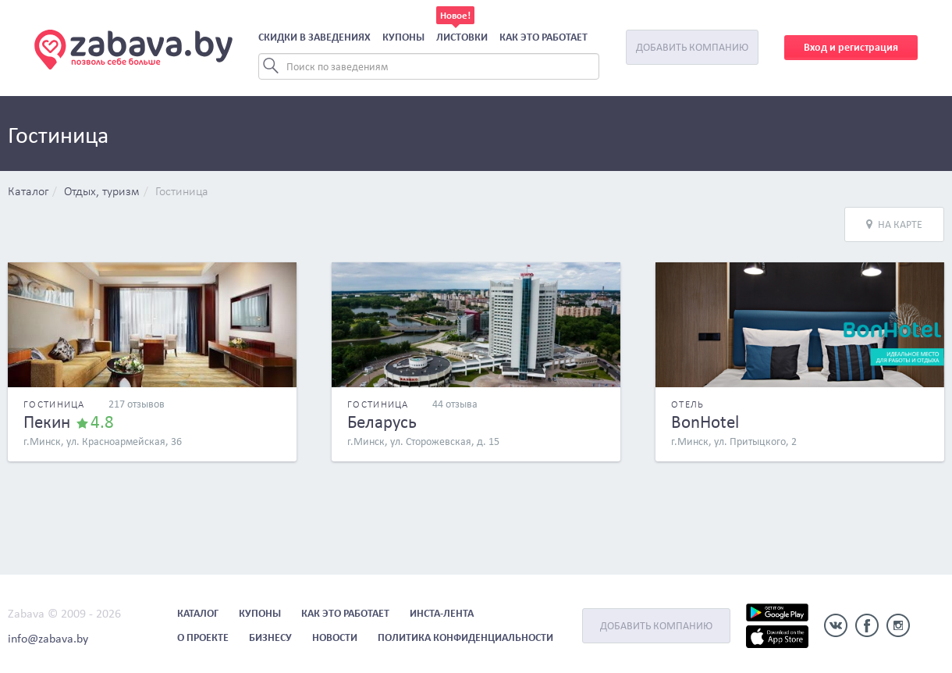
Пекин (46, 422)
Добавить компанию (692, 47)
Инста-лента (442, 613)
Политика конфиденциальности (465, 637)
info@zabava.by (48, 638)
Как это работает (543, 37)
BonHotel (705, 422)
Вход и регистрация (851, 47)
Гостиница (181, 192)
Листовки (462, 37)
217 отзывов (136, 404)
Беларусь (382, 422)
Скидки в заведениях (314, 37)
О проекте (203, 637)
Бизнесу (270, 637)
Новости (334, 637)
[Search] (428, 66)
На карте (894, 224)
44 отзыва (455, 404)
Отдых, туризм (102, 192)
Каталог (28, 192)
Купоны (403, 37)
